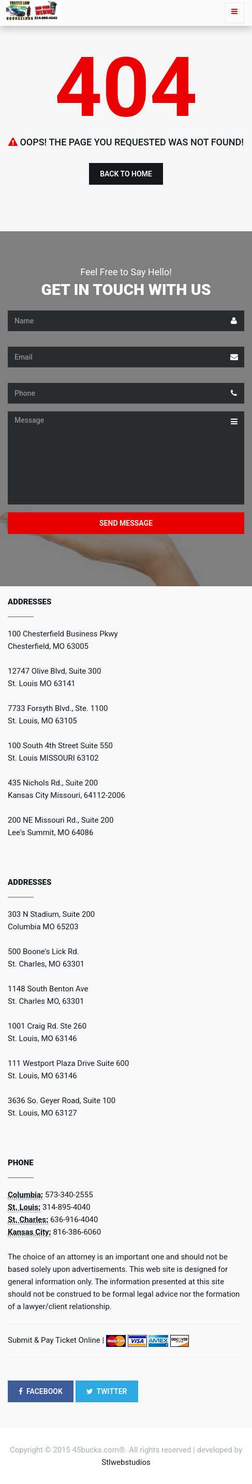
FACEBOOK (41, 1391)
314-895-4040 (66, 1207)
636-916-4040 (74, 1219)
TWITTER (106, 1391)
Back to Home (126, 174)
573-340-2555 (69, 1194)
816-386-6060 (77, 1232)
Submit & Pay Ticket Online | (56, 1340)
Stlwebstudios (125, 1462)
